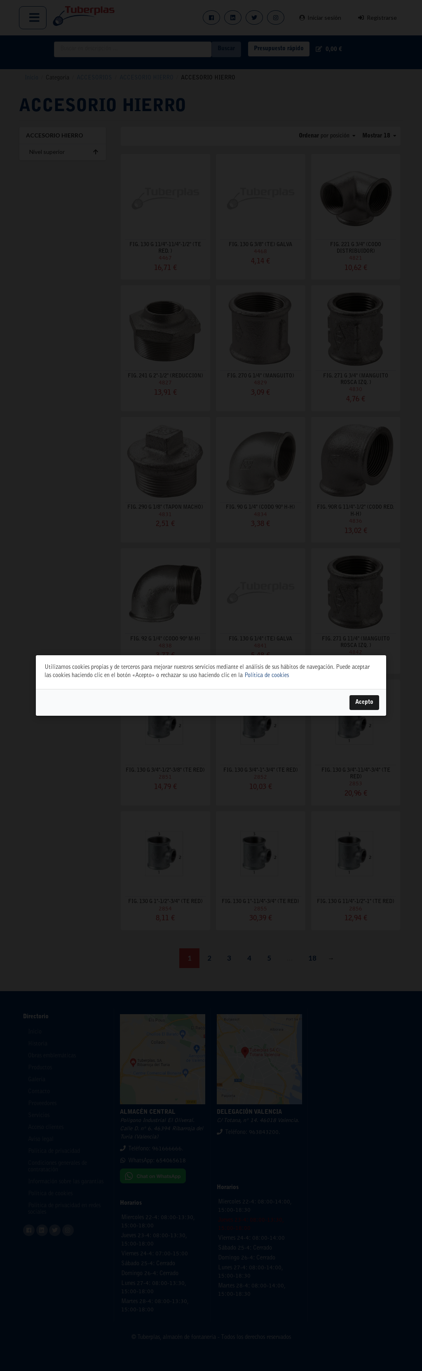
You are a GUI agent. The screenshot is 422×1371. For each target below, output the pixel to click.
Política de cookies (266, 676)
